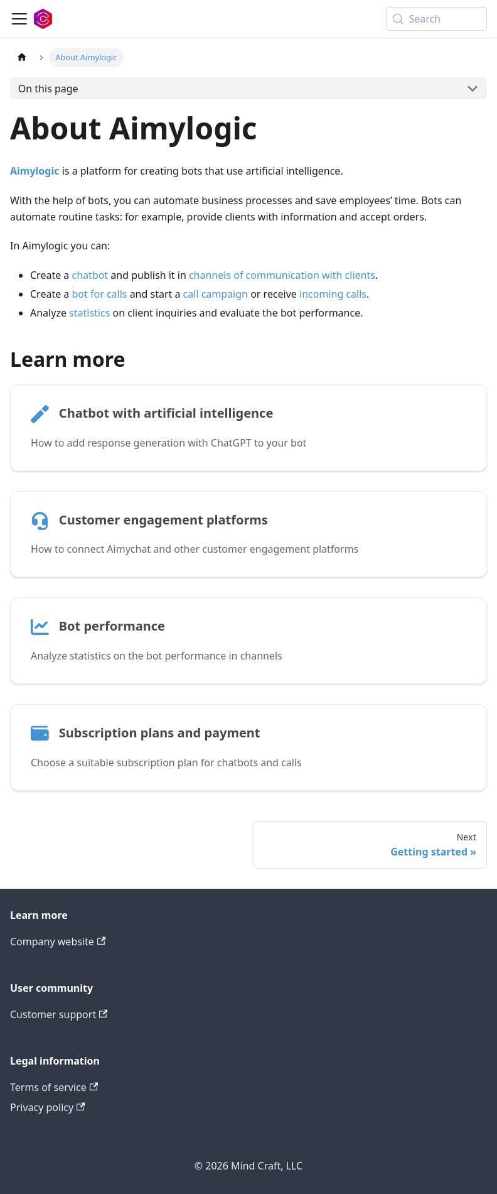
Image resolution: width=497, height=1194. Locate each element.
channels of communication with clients (282, 275)
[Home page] (22, 57)
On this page (48, 88)
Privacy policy (47, 1107)
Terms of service (54, 1087)
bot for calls (99, 294)
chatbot (90, 275)
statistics (89, 313)
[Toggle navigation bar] (19, 18)
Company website (57, 941)
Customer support (58, 1014)
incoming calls (332, 294)
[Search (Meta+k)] (436, 19)
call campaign (215, 294)
